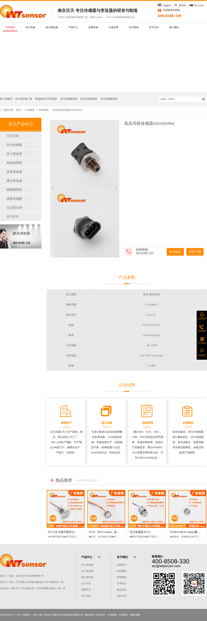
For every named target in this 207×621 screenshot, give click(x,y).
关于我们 (122, 557)
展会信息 (121, 589)
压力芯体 (30, 27)
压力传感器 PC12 (140, 532)
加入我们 (174, 27)
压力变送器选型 (88, 99)
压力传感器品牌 (108, 99)
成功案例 (121, 571)
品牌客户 (121, 565)
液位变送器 (14, 180)
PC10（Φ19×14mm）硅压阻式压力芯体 (112, 532)
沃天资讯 (134, 27)
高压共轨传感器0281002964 (67, 110)
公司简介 (121, 583)
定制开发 (93, 27)
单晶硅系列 (14, 162)
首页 (18, 110)
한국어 (180, 5)
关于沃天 (154, 27)
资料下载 (195, 252)
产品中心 (73, 27)
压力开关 (13, 216)
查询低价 (175, 252)
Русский (196, 5)
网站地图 (135, 615)
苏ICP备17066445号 (43, 615)
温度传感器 (14, 198)
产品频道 (30, 110)
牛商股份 (112, 615)
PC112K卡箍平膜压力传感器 (65, 532)
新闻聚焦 (121, 577)
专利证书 (121, 596)
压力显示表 (14, 207)
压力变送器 (52, 27)
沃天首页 (10, 27)
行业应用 (113, 27)
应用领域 (44, 110)
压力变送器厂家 (23, 99)
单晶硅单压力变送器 (46, 99)
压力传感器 (14, 145)
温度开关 (86, 589)
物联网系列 (14, 189)
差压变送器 (14, 171)
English (164, 5)
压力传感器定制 (68, 99)
